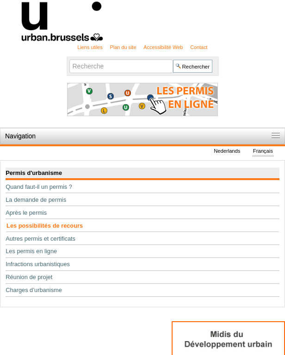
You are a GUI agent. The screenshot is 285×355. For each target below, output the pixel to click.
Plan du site (123, 47)
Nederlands (227, 151)
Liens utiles (89, 47)
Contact (198, 47)
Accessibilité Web (163, 47)
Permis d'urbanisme (34, 172)
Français (263, 151)
